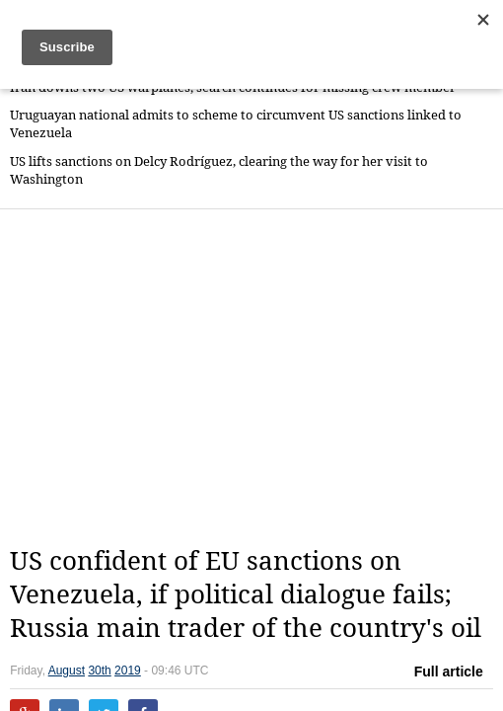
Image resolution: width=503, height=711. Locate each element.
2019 (127, 670)
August (66, 670)
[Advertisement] (256, 377)
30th (99, 670)
